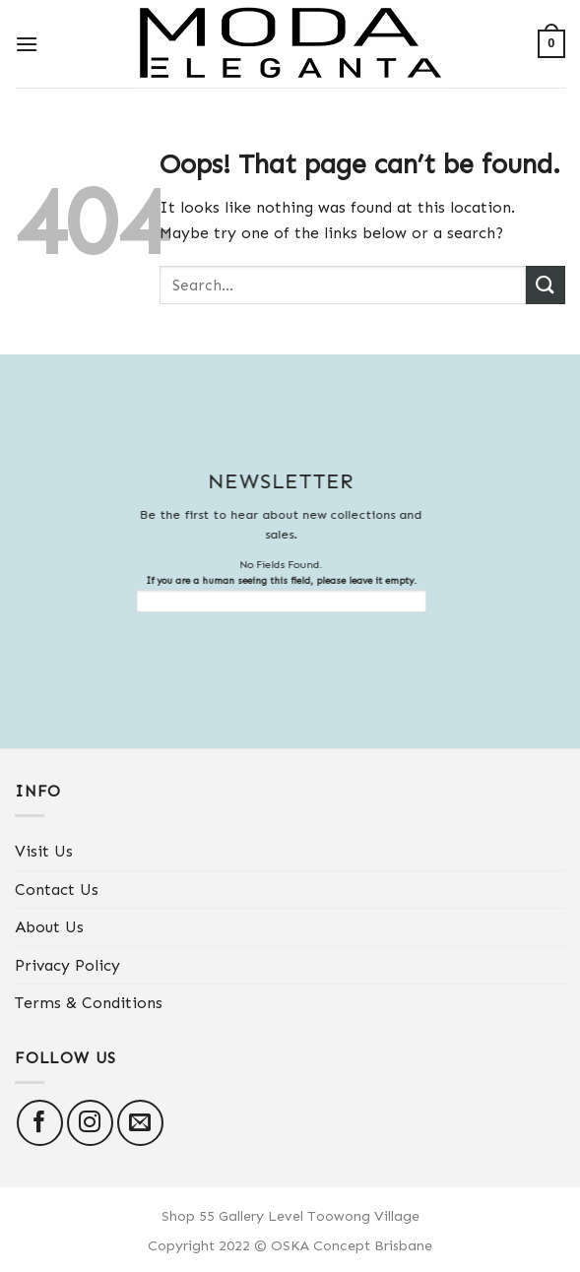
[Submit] (545, 285)
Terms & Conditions (88, 1002)
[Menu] (26, 44)
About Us (49, 927)
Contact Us (56, 889)
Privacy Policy (67, 965)
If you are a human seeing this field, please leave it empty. (271, 593)
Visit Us (44, 851)
